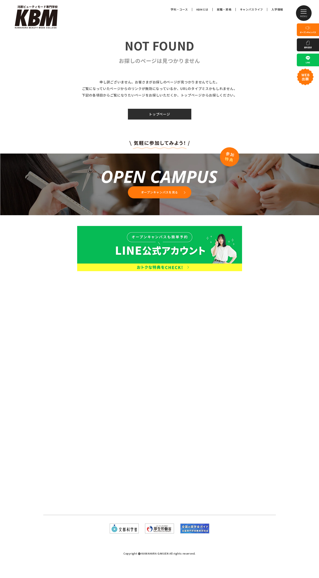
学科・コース (179, 9)
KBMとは (202, 9)
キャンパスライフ (251, 9)
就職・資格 (224, 9)
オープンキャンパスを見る (159, 192)
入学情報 (277, 9)
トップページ (159, 114)
